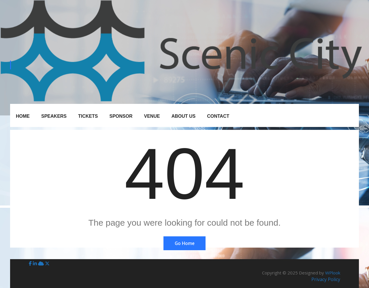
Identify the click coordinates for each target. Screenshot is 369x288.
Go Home (184, 243)
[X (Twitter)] (47, 263)
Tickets (88, 116)
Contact (218, 116)
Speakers (54, 116)
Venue (152, 116)
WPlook (332, 273)
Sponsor (120, 116)
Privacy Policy (325, 279)
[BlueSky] (41, 263)
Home (23, 116)
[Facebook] (31, 263)
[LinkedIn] (35, 263)
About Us (184, 116)
